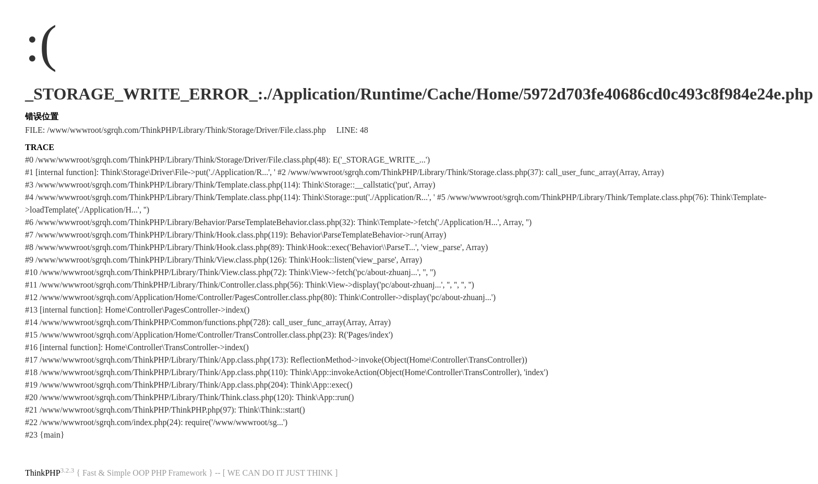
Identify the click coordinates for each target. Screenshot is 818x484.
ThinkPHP (43, 472)
